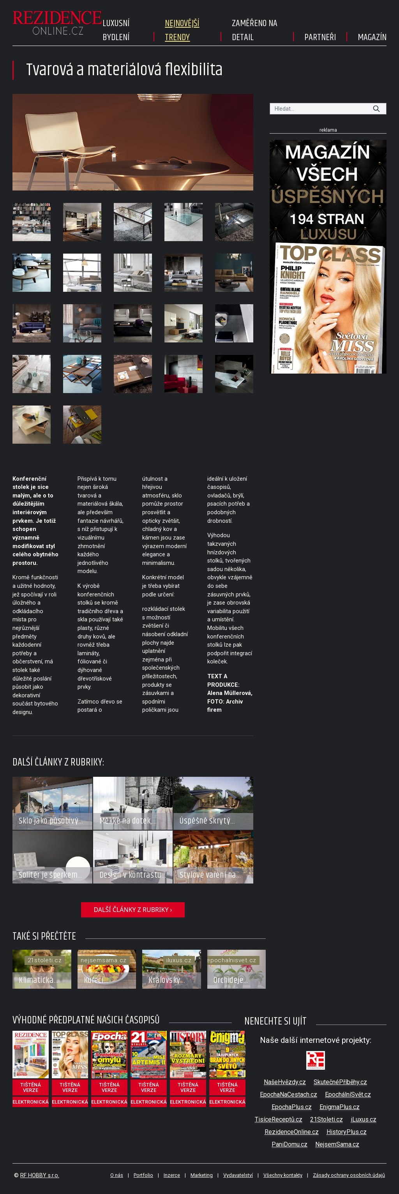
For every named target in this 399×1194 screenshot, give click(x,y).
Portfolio (143, 1175)
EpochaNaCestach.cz (288, 1094)
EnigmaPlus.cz (340, 1107)
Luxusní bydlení (115, 30)
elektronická (30, 1102)
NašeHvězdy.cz (285, 1082)
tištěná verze (30, 1087)
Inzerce (172, 1175)
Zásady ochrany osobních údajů (349, 1175)
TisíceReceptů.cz (278, 1119)
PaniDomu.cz (289, 1144)
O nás (116, 1175)
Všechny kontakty (282, 1175)
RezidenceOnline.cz (292, 1132)
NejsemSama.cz (337, 1144)
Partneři (320, 37)
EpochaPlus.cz (292, 1107)
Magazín (372, 37)
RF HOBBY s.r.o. (39, 1175)
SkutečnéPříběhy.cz (340, 1082)
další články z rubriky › (133, 909)
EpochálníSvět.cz (348, 1094)
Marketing (202, 1175)
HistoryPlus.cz (347, 1132)
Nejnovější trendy (182, 30)
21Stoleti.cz (326, 1119)
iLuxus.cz (363, 1119)
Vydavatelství (238, 1175)
